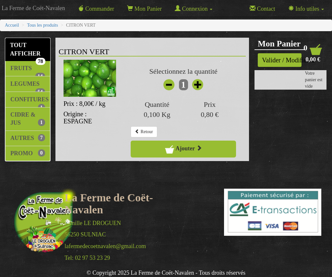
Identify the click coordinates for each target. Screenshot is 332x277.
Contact (262, 8)
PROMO (27, 153)
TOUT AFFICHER (27, 51)
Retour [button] (144, 131)
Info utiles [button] (306, 8)
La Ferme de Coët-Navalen (33, 8)
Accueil (12, 25)
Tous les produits (42, 25)
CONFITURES (29, 101)
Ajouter (183, 149)
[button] (312, 53)
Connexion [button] (193, 8)
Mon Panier (144, 8)
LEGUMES (27, 86)
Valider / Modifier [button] (282, 60)
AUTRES (27, 137)
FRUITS (27, 70)
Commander (96, 8)
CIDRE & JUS (27, 118)
